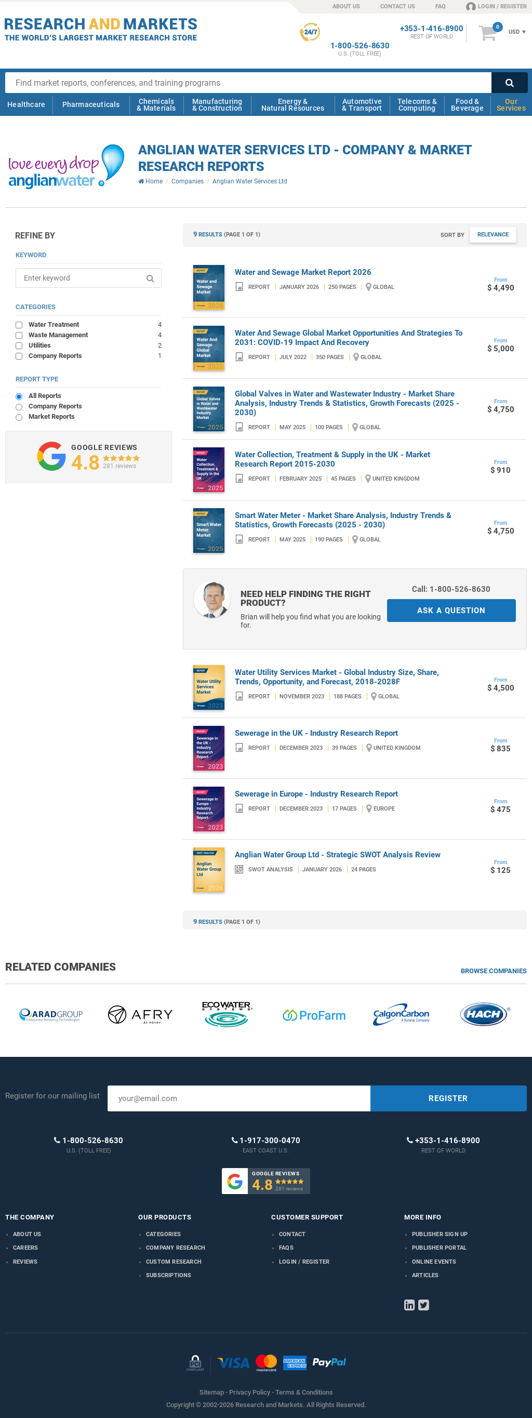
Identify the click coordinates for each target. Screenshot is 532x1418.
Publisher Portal (439, 1247)
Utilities (95, 345)
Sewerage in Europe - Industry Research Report (316, 794)
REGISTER (448, 1098)
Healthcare (26, 104)
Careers (25, 1247)
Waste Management (95, 334)
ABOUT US (346, 6)
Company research (175, 1247)
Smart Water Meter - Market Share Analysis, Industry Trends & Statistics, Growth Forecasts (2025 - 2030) (343, 520)
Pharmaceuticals (91, 104)
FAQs (286, 1247)
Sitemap (212, 1392)
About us (27, 1234)
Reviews (25, 1261)
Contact (292, 1234)
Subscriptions (169, 1275)
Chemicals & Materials (156, 104)
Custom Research (174, 1261)
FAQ (440, 6)
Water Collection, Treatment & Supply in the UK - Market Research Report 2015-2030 (332, 459)
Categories (163, 1234)
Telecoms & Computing (417, 104)
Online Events (434, 1261)
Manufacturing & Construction (217, 104)
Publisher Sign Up (440, 1234)
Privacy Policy (249, 1392)
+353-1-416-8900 (431, 28)
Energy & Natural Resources (292, 104)
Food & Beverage (467, 104)
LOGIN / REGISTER (496, 6)
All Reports (45, 396)
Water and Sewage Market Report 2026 (303, 272)
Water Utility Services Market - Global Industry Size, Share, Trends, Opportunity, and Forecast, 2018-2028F (337, 677)
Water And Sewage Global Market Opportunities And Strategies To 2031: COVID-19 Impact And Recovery (348, 337)
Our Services (511, 104)
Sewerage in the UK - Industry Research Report (316, 733)
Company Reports (95, 355)
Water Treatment (95, 324)
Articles (425, 1275)
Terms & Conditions (304, 1392)
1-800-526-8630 (360, 46)
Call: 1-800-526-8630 (451, 589)
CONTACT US (397, 6)
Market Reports (52, 416)
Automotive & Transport (362, 104)
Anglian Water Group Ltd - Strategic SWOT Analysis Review (338, 854)
